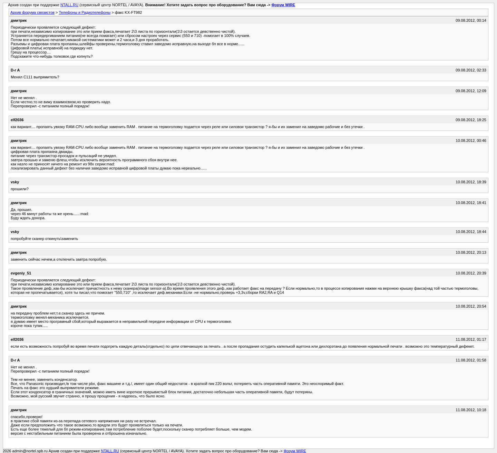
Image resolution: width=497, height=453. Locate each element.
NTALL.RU (69, 5)
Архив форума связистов (32, 12)
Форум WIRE (283, 5)
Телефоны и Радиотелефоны (84, 12)
